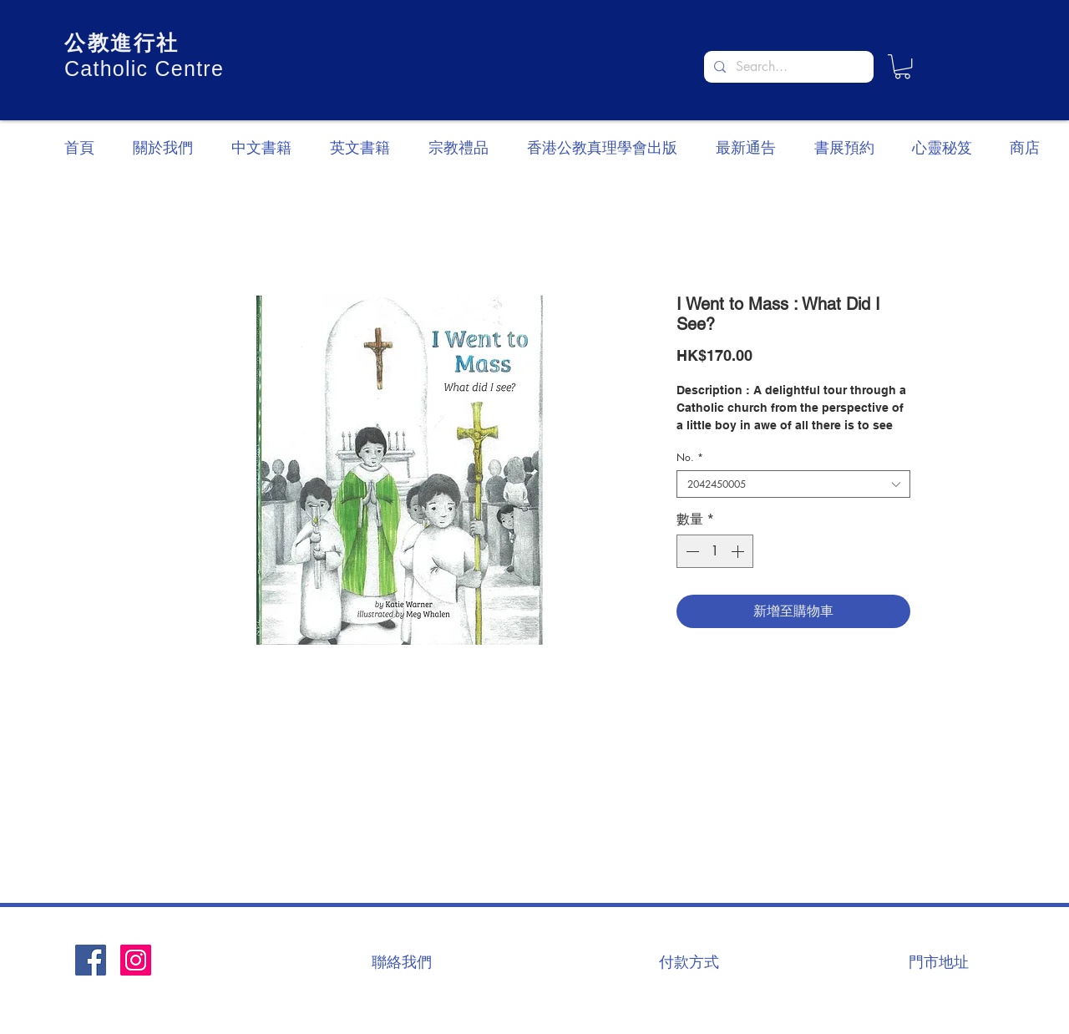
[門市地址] (938, 961)
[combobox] (793, 484)
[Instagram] (135, 960)
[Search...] (787, 67)
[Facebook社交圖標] (90, 960)
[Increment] (739, 551)
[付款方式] (689, 961)
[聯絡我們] (401, 961)
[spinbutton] (714, 551)
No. (689, 457)
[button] (902, 66)
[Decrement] (690, 551)
